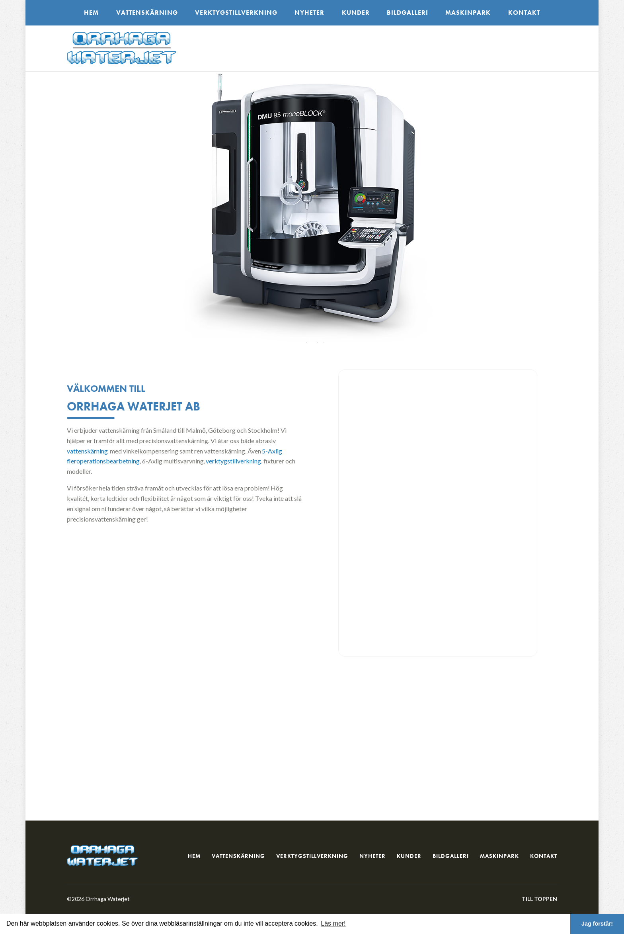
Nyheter (309, 12)
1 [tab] (303, 339)
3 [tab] (315, 339)
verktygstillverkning (233, 461)
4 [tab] (320, 339)
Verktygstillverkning (236, 12)
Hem (91, 12)
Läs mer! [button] (333, 923)
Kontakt (524, 12)
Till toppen (539, 898)
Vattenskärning (147, 12)
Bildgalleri (407, 12)
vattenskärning (87, 451)
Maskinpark (468, 12)
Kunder (356, 12)
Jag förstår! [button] (597, 923)
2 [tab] (309, 339)
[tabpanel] (312, 211)
